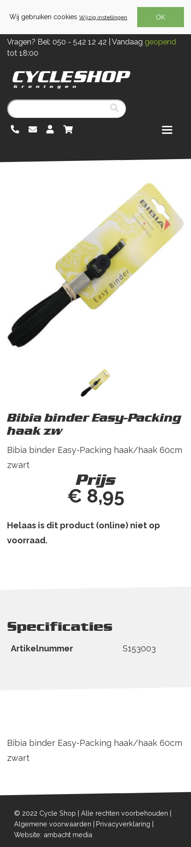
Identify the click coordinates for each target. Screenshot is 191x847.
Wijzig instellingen (103, 17)
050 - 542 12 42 (79, 41)
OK (160, 17)
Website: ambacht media (53, 835)
